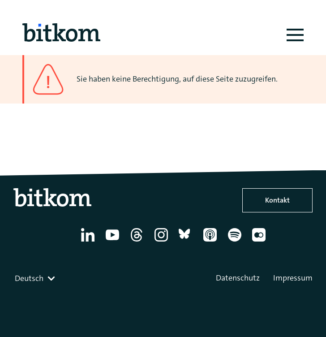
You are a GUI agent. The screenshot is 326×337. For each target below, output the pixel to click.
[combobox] (35, 278)
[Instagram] (162, 241)
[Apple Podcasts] (211, 241)
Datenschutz (238, 277)
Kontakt (277, 200)
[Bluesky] (187, 241)
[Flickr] (260, 241)
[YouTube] (114, 241)
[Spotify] (236, 241)
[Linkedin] (89, 241)
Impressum (293, 277)
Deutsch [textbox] (29, 278)
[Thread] (138, 241)
